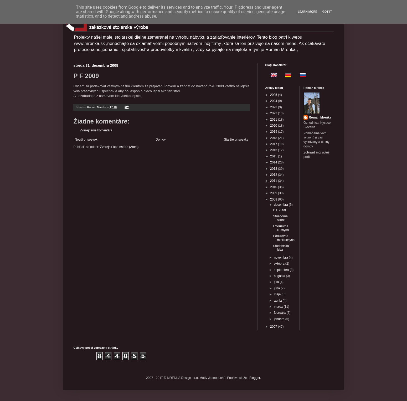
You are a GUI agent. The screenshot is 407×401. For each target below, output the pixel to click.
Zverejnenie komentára (96, 130)
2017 (274, 144)
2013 (274, 169)
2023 (274, 107)
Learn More (307, 12)
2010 (274, 187)
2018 (274, 138)
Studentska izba (281, 247)
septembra (282, 270)
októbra (279, 263)
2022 (274, 113)
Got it (327, 12)
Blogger (254, 378)
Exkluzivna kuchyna (281, 228)
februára (280, 313)
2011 (274, 181)
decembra (281, 205)
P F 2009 (279, 210)
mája (277, 294)
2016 (274, 150)
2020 (274, 125)
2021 (274, 119)
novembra (281, 257)
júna (277, 288)
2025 (274, 95)
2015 (274, 156)
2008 (274, 199)
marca (279, 307)
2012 (274, 175)
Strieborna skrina (280, 218)
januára (279, 319)
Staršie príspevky (236, 139)
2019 (274, 131)
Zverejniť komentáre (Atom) (119, 147)
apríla (278, 300)
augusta (280, 276)
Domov (161, 139)
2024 (274, 101)
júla (277, 282)
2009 (274, 193)
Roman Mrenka (320, 117)
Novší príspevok (86, 139)
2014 (274, 162)
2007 (274, 326)
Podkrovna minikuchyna (284, 237)
